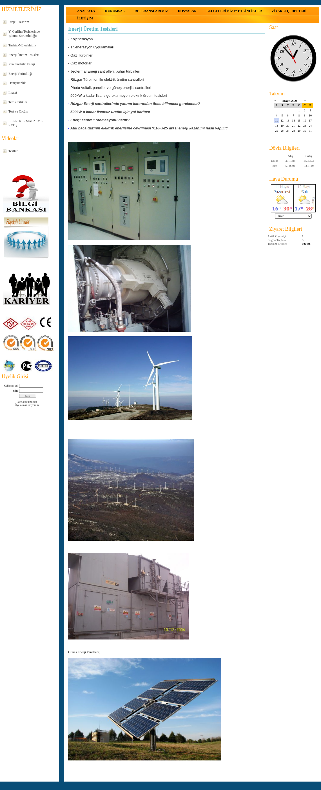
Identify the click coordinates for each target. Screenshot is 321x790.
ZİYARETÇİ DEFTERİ (289, 11)
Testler (12, 151)
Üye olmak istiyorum (27, 405)
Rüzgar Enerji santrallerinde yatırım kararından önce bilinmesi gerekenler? (135, 102)
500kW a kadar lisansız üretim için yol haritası (110, 110)
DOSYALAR (187, 11)
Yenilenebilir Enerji (21, 64)
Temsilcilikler (17, 102)
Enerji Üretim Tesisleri (23, 55)
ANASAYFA (86, 11)
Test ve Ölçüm (18, 111)
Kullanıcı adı (11, 385)
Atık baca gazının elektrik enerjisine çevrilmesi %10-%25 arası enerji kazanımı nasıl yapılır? (149, 126)
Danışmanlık (17, 83)
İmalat (12, 93)
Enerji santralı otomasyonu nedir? (100, 118)
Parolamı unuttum (27, 401)
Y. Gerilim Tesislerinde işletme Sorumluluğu (24, 34)
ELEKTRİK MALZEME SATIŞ (25, 123)
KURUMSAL (115, 11)
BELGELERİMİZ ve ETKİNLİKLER (234, 11)
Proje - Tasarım (18, 22)
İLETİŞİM (85, 18)
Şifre (15, 390)
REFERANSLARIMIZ (151, 11)
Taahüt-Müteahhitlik (22, 45)
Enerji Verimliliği (20, 74)
